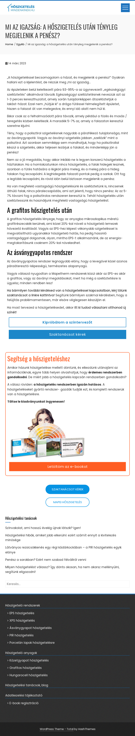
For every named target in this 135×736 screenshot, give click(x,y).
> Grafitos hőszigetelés (24, 668)
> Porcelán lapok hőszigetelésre (31, 643)
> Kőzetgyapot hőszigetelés (28, 660)
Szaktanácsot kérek (67, 334)
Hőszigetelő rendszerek (22, 605)
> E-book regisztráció (22, 703)
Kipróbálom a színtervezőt (67, 322)
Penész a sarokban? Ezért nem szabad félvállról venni (45, 560)
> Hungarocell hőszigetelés (27, 675)
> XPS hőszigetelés (21, 620)
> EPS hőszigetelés (20, 613)
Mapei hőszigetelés (67, 502)
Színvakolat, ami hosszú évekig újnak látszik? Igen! (43, 528)
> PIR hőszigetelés (20, 635)
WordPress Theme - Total (56, 729)
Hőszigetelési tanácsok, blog (26, 685)
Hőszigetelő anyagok (21, 653)
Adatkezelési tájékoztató (23, 695)
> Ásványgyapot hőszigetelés (29, 628)
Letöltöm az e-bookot (67, 466)
